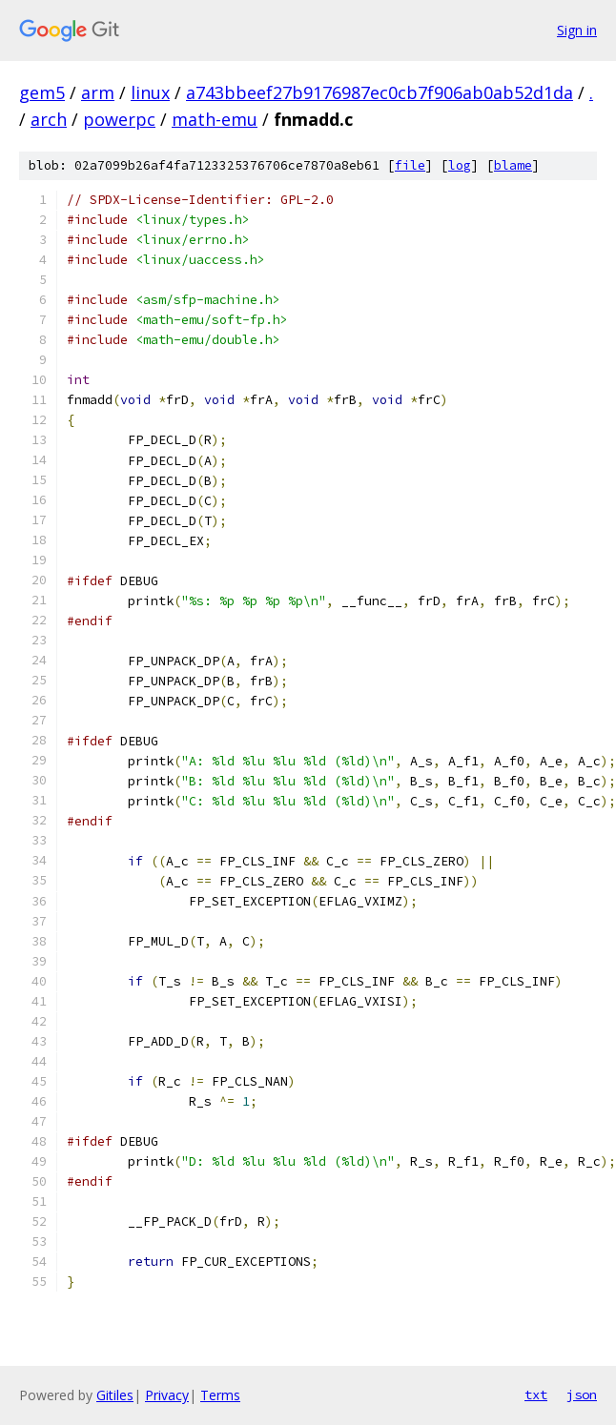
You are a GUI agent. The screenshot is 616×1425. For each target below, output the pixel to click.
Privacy (167, 1395)
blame (513, 165)
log (459, 165)
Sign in (577, 30)
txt (535, 1394)
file (410, 165)
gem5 (42, 92)
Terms (220, 1395)
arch (49, 119)
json (581, 1394)
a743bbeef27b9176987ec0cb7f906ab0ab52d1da (379, 92)
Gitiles (114, 1395)
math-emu (214, 119)
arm (97, 92)
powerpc (119, 119)
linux (150, 92)
